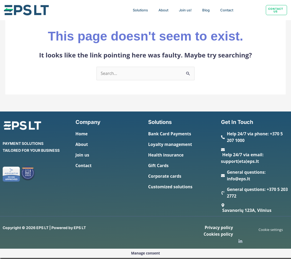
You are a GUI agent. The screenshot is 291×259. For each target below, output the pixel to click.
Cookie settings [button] (270, 230)
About (163, 10)
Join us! (185, 10)
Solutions (140, 10)
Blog (206, 10)
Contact (226, 10)
